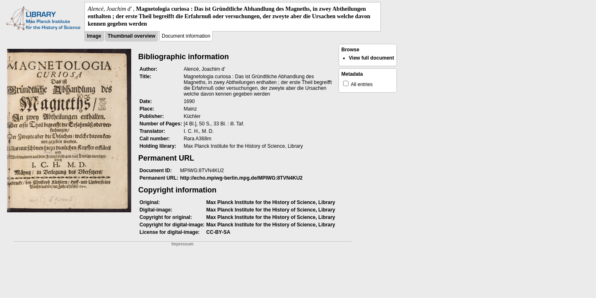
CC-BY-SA (218, 232)
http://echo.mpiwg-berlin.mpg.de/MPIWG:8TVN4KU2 (241, 178)
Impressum (182, 244)
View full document (371, 58)
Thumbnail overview (131, 36)
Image (94, 36)
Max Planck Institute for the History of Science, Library (270, 202)
